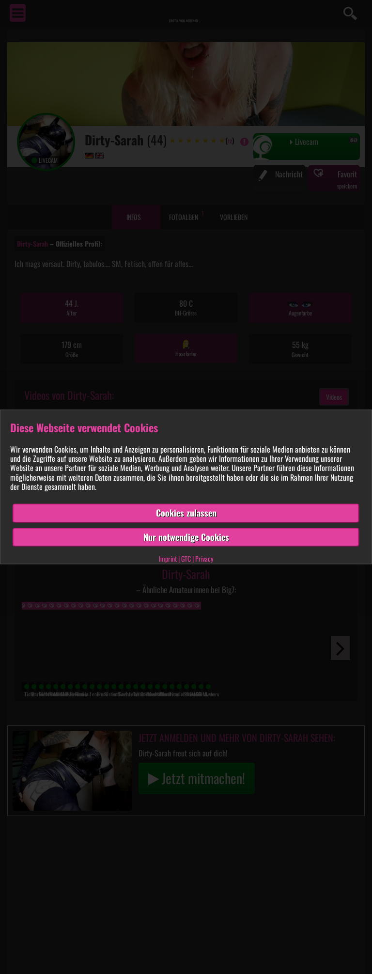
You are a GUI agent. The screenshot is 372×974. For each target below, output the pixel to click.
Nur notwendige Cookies (186, 537)
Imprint (168, 559)
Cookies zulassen (186, 512)
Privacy (204, 559)
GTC (186, 559)
